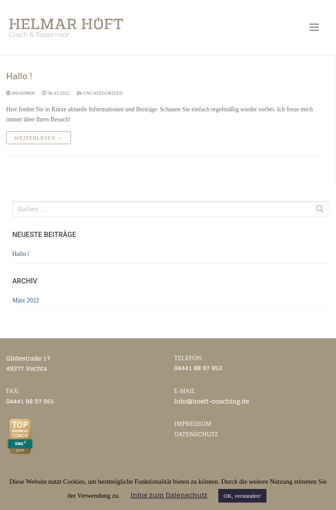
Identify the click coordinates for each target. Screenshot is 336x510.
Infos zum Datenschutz (168, 495)
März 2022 (25, 300)
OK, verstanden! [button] (242, 495)
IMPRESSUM (192, 423)
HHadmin (20, 93)
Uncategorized (100, 93)
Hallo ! (19, 76)
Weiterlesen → (38, 138)
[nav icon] (314, 27)
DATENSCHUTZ (196, 434)
